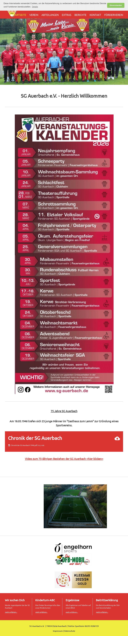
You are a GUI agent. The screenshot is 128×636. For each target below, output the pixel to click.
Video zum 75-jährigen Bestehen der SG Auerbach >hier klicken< (64, 458)
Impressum (58, 631)
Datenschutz (69, 631)
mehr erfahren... (72, 612)
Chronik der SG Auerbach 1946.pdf (27, 445)
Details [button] (35, 7)
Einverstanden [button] (116, 5)
